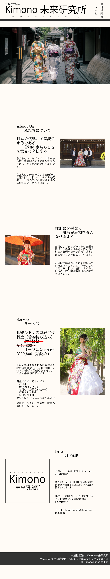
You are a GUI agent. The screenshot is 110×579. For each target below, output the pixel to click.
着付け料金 (101, 10)
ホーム (95, 10)
